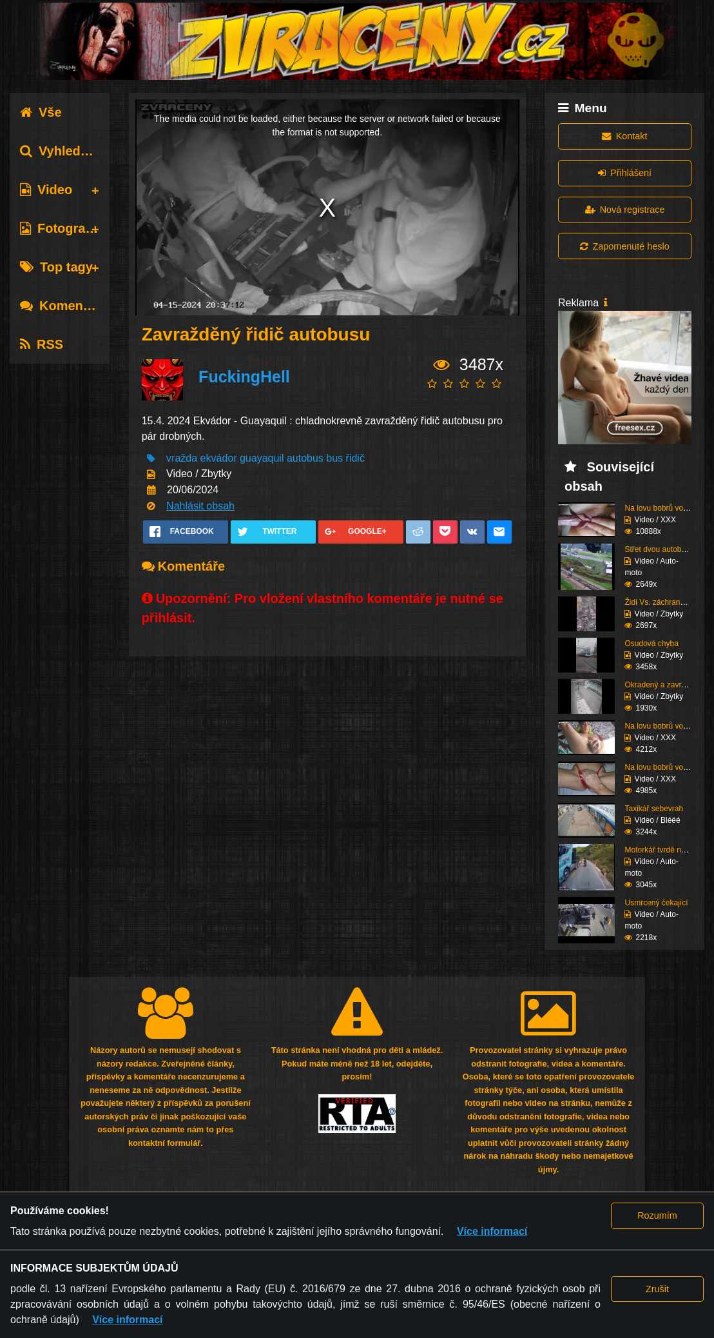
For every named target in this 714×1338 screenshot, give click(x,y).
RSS (41, 344)
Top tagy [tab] (56, 267)
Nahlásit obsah (200, 505)
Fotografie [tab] (60, 228)
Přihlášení (624, 173)
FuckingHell (244, 377)
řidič (355, 458)
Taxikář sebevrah (653, 808)
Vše (41, 112)
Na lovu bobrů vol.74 (659, 726)
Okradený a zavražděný (665, 684)
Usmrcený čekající (656, 902)
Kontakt (624, 136)
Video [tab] (46, 189)
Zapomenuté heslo (624, 246)
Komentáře (63, 306)
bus (334, 458)
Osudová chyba (651, 643)
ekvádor (218, 458)
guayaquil (262, 458)
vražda (181, 458)
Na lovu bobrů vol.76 (659, 508)
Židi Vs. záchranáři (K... (664, 602)
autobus (305, 458)
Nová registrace (625, 209)
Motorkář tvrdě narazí (661, 849)
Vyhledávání (66, 151)
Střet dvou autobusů (658, 549)
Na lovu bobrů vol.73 (659, 767)
